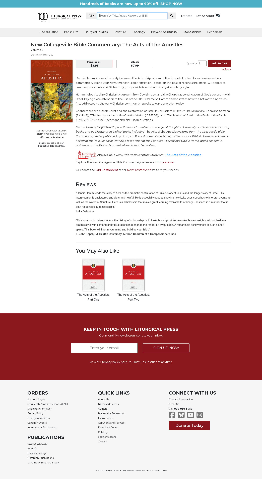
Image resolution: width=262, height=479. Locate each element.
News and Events (108, 404)
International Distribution (41, 427)
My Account (205, 16)
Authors (102, 408)
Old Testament (107, 170)
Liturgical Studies (96, 32)
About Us (103, 399)
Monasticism (192, 32)
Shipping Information (39, 408)
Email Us (174, 404)
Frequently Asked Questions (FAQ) (47, 404)
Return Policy (35, 413)
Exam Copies (105, 418)
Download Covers (108, 427)
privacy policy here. (115, 362)
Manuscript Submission (111, 413)
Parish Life (71, 32)
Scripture (120, 32)
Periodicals (214, 32)
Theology (138, 32)
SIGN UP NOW (166, 348)
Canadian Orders (37, 422)
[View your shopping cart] (217, 15)
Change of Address (38, 418)
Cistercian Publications (40, 457)
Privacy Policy (146, 470)
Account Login (36, 399)
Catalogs (103, 432)
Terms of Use (161, 470)
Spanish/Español (107, 436)
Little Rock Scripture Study (43, 462)
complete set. (165, 162)
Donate (186, 16)
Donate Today (189, 425)
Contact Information (181, 399)
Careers (102, 441)
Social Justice (49, 32)
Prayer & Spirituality (164, 32)
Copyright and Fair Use (111, 422)
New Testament (139, 170)
